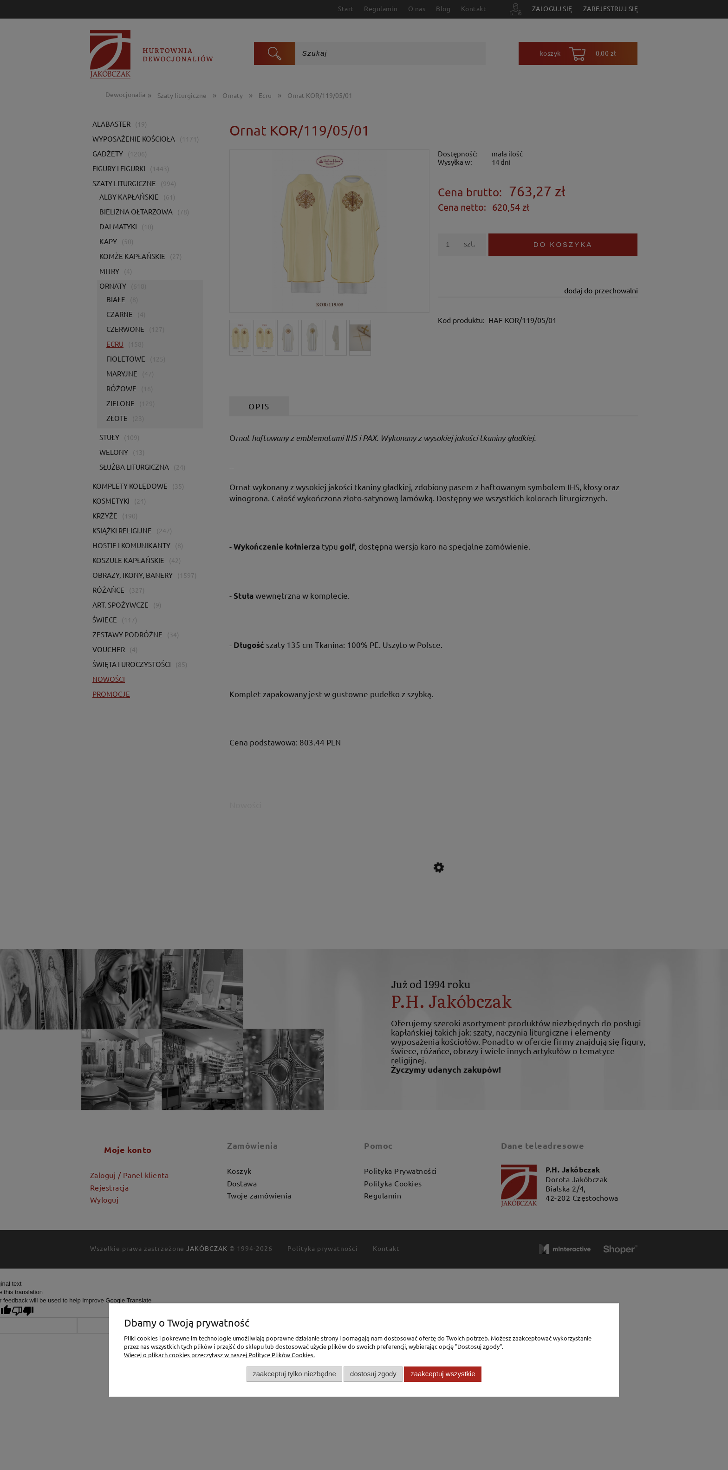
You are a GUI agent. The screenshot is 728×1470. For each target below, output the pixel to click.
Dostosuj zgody (373, 1374)
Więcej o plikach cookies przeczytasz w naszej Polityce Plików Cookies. (219, 1355)
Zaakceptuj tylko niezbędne (294, 1374)
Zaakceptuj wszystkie (442, 1374)
